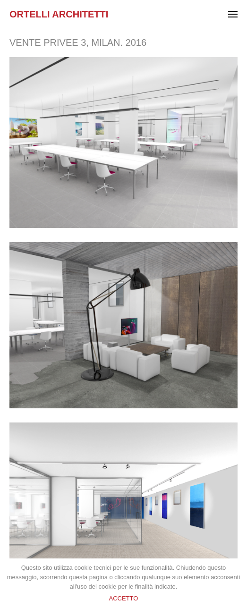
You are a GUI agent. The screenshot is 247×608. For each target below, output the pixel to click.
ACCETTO (123, 598)
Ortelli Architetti (58, 14)
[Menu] (233, 15)
